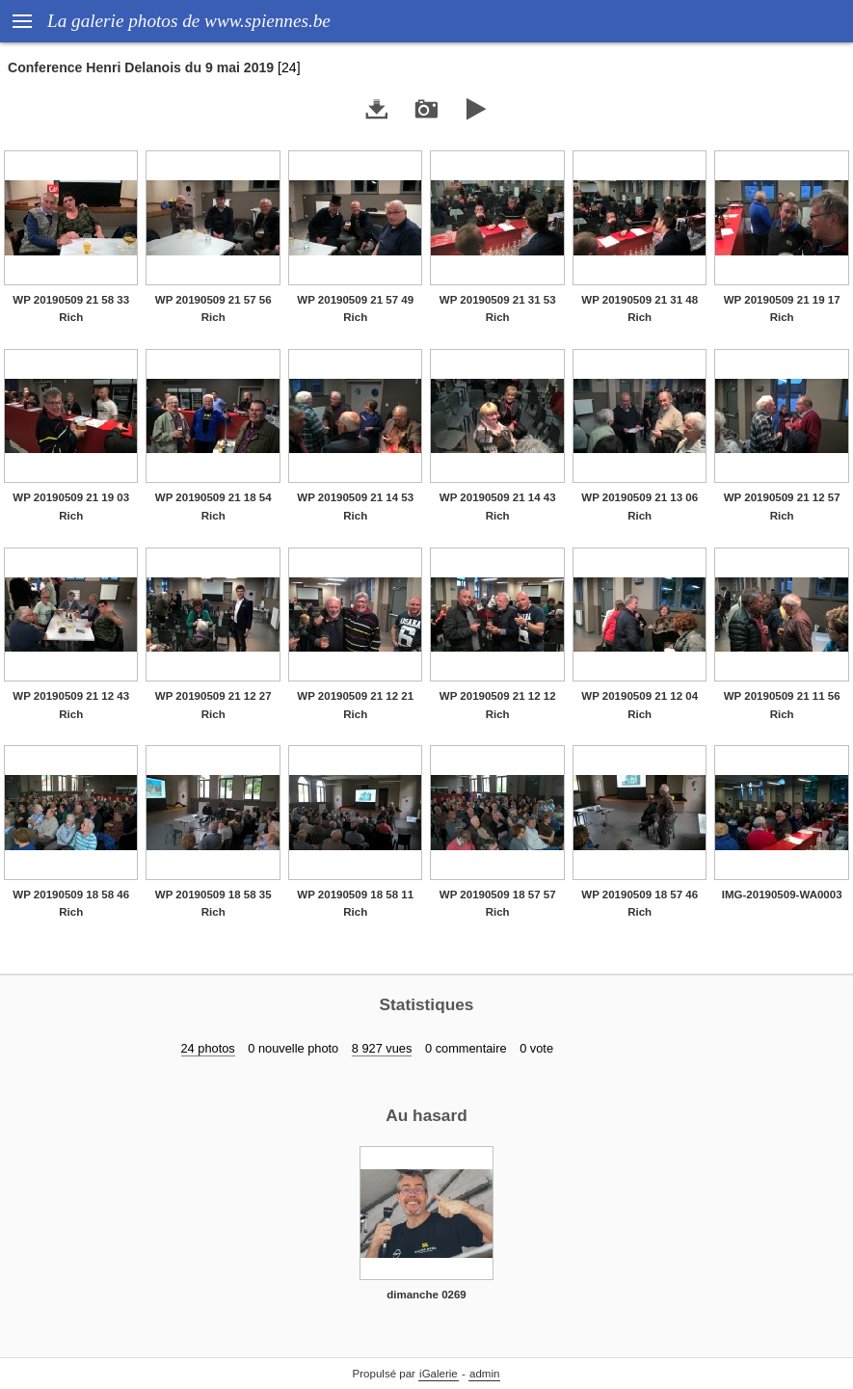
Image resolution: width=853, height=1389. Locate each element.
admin (484, 1373)
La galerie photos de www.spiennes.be (189, 21)
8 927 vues (382, 1048)
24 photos (208, 1048)
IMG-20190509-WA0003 (782, 894)
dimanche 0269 (426, 1294)
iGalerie (438, 1373)
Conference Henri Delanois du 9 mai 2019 (141, 67)
